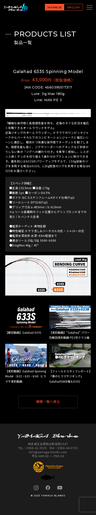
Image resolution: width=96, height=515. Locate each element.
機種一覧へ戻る (54, 402)
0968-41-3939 (36, 448)
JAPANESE (54, 7)
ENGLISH (73, 7)
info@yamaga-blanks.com (48, 452)
